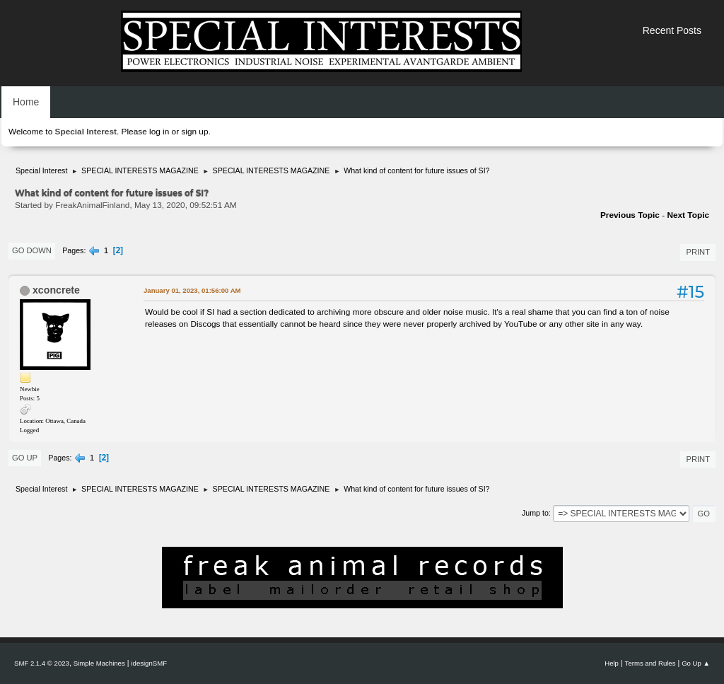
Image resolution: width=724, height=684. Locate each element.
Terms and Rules (650, 663)
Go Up (24, 457)
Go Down (32, 250)
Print (698, 252)
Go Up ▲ (696, 663)
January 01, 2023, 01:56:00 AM (192, 290)
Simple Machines (99, 663)
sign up (194, 132)
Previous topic (630, 215)
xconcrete (56, 290)
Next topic (688, 215)
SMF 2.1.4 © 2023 (41, 663)
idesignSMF (149, 663)
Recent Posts (672, 30)
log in (159, 132)
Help (612, 663)
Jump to (535, 513)
